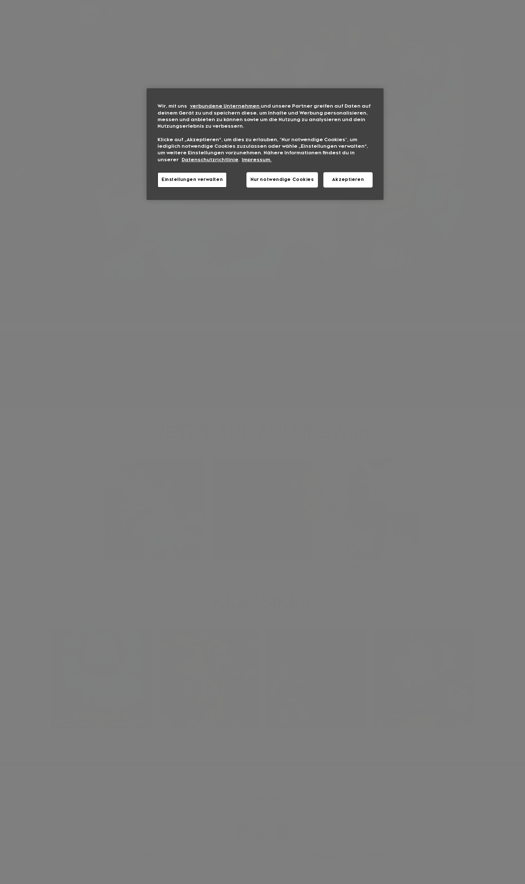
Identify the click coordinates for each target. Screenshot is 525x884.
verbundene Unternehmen (225, 106)
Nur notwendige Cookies (282, 179)
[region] (265, 144)
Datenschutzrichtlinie (210, 159)
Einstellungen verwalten (192, 179)
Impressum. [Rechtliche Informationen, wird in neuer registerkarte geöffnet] (257, 159)
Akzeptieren (348, 179)
